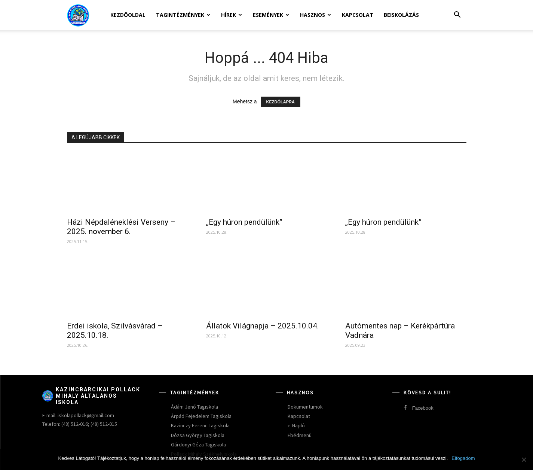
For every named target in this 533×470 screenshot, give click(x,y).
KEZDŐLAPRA (280, 102)
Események (271, 14)
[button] (457, 15)
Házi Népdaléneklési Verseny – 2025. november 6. (121, 227)
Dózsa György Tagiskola (197, 435)
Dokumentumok (305, 406)
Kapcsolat (357, 14)
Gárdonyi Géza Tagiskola (198, 444)
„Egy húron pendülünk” (244, 222)
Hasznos (315, 14)
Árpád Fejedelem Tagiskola (201, 416)
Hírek (231, 14)
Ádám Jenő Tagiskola (194, 406)
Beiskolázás (401, 14)
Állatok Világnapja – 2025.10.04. (262, 325)
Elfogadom (463, 458)
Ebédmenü (300, 435)
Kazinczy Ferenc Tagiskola (200, 425)
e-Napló (296, 425)
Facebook (423, 408)
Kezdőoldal (127, 14)
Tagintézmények (183, 14)
